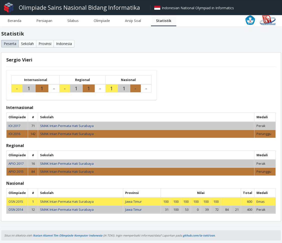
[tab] (14, 20)
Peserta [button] (10, 43)
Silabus (73, 20)
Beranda (14, 20)
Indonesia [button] (64, 43)
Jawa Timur (133, 201)
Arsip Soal (133, 20)
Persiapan (44, 20)
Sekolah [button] (27, 43)
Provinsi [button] (45, 43)
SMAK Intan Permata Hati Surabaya (67, 126)
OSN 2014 (16, 209)
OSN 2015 (16, 201)
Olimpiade (102, 20)
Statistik (163, 20)
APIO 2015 (16, 171)
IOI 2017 (14, 126)
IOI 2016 (14, 134)
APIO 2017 (16, 163)
